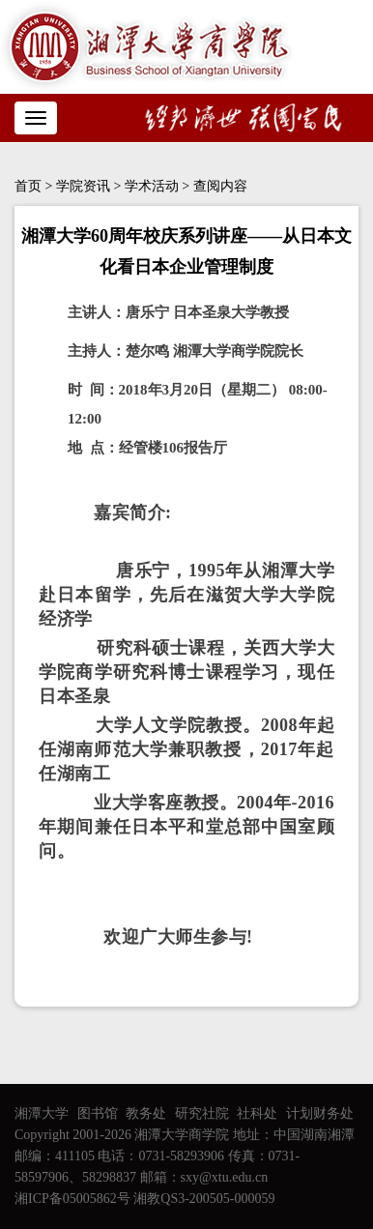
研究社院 (202, 1113)
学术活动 (152, 186)
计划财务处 (320, 1113)
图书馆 (97, 1113)
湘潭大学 (41, 1113)
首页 (28, 186)
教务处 (146, 1113)
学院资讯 (83, 186)
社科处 (257, 1113)
